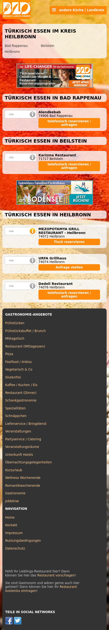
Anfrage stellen (69, 267)
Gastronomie (15, 493)
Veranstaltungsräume (22, 447)
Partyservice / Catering (23, 439)
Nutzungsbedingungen (23, 540)
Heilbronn (12, 52)
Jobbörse (12, 501)
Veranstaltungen (18, 431)
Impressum (14, 533)
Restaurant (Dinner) (21, 393)
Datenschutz (15, 548)
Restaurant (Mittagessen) (25, 346)
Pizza (9, 354)
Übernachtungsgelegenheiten (28, 462)
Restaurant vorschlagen (56, 575)
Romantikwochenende (22, 485)
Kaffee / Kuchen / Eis (21, 385)
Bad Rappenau (16, 46)
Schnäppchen (16, 416)
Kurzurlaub (13, 470)
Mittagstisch (14, 338)
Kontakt (11, 525)
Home (9, 517)
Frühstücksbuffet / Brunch (25, 331)
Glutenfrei (13, 377)
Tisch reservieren (69, 242)
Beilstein (47, 46)
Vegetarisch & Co (18, 369)
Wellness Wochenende (22, 478)
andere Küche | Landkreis (78, 10)
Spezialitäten (15, 408)
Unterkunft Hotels (19, 454)
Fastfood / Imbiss (18, 362)
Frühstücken (14, 323)
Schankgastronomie (21, 400)
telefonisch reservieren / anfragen (69, 123)
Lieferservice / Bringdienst (26, 424)
